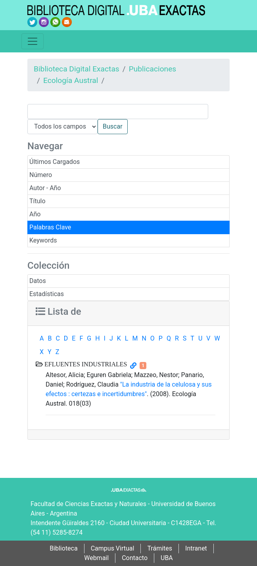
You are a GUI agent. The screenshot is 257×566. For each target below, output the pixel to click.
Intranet (196, 548)
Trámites (159, 548)
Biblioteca (64, 548)
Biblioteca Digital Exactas (76, 68)
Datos (37, 281)
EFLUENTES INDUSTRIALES (85, 364)
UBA (167, 558)
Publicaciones (152, 68)
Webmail (96, 558)
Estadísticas (46, 294)
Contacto (135, 558)
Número (40, 175)
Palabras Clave (50, 227)
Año (34, 214)
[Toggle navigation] (32, 41)
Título (37, 201)
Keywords (43, 240)
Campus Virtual (112, 548)
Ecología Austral (70, 80)
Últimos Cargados (54, 162)
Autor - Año (45, 188)
